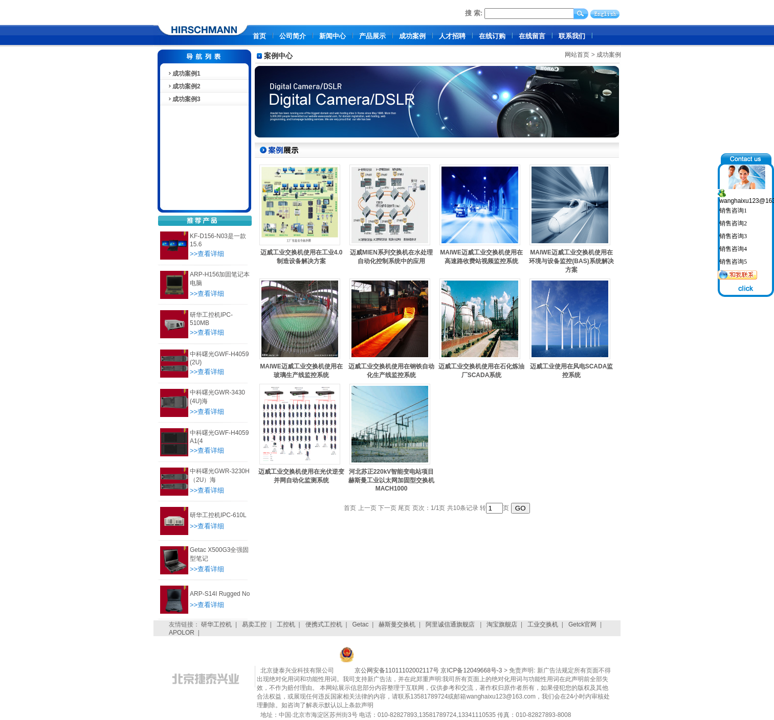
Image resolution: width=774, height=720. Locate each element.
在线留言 (532, 36)
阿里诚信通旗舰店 (451, 624)
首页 (259, 36)
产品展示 (372, 36)
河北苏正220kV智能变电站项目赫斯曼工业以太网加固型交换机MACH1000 (391, 480)
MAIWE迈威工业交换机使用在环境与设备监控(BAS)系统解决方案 (571, 261)
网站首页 (577, 54)
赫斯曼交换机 (397, 624)
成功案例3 (184, 99)
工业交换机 (542, 624)
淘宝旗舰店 (501, 624)
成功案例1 (184, 73)
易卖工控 (254, 624)
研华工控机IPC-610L (218, 515)
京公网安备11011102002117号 (397, 670)
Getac (360, 624)
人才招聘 (452, 36)
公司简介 (292, 36)
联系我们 (572, 36)
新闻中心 (332, 36)
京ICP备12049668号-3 (471, 670)
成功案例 (412, 36)
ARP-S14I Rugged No (220, 593)
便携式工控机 (323, 624)
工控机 (286, 624)
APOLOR (181, 632)
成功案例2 (184, 86)
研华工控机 (216, 624)
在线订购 (492, 36)
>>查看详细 (207, 254)
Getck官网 (582, 624)
